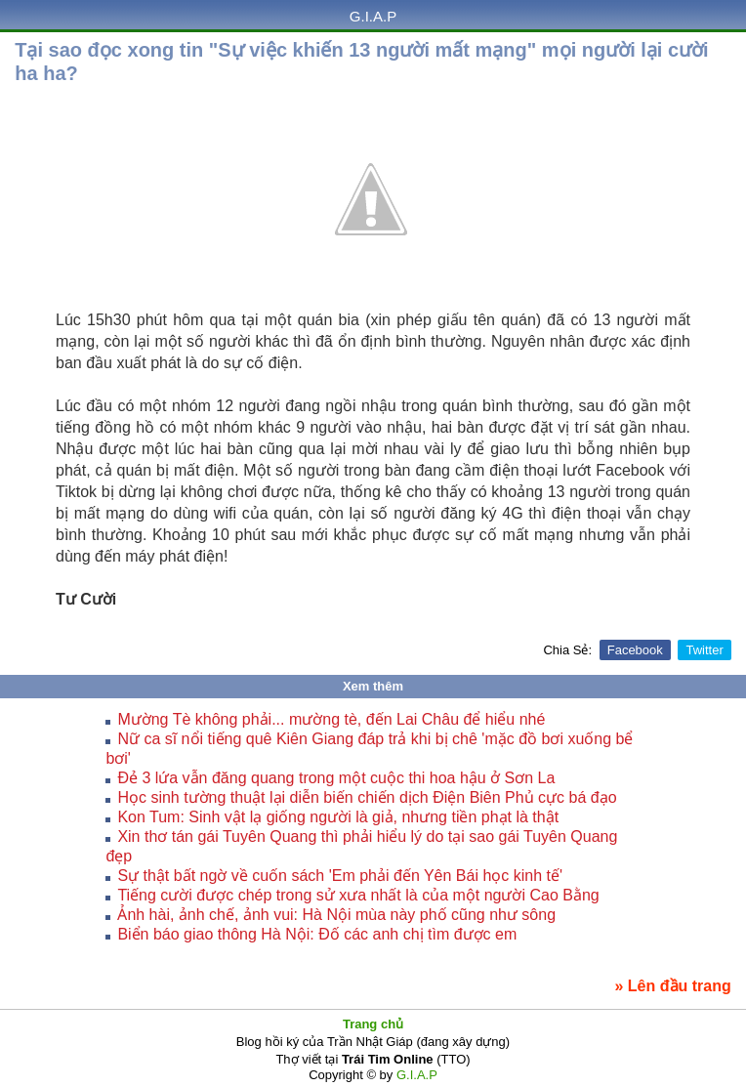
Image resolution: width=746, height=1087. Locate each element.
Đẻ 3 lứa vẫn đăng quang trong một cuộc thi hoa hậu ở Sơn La (336, 778)
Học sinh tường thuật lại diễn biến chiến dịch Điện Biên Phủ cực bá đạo (366, 797)
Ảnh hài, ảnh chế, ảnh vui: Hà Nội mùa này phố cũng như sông (336, 914)
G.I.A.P (373, 16)
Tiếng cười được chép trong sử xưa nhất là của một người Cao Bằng (358, 895)
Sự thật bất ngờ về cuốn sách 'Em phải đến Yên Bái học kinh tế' (339, 875)
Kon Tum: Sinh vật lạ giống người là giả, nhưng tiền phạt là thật (338, 817)
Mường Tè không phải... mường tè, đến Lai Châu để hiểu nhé (331, 719)
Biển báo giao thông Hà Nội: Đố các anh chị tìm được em (317, 934)
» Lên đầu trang (673, 986)
